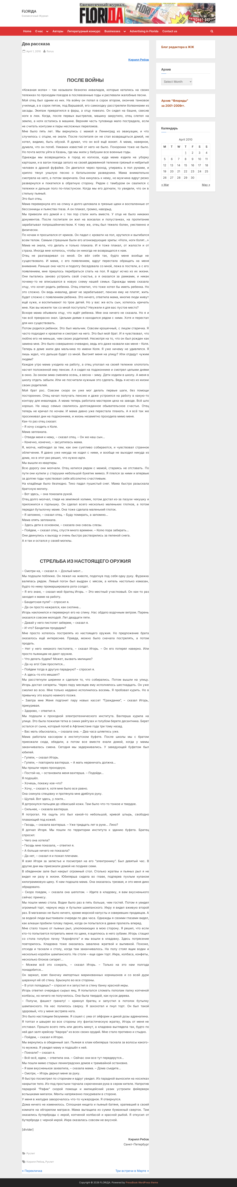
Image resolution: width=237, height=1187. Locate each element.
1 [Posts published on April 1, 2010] (185, 152)
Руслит (31, 1153)
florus (50, 51)
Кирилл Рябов (35, 1161)
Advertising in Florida (144, 31)
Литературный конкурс (83, 31)
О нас (39, 31)
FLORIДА (29, 11)
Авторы (57, 31)
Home (27, 31)
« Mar (165, 184)
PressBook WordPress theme (142, 1182)
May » (206, 184)
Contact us (169, 31)
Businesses (112, 31)
